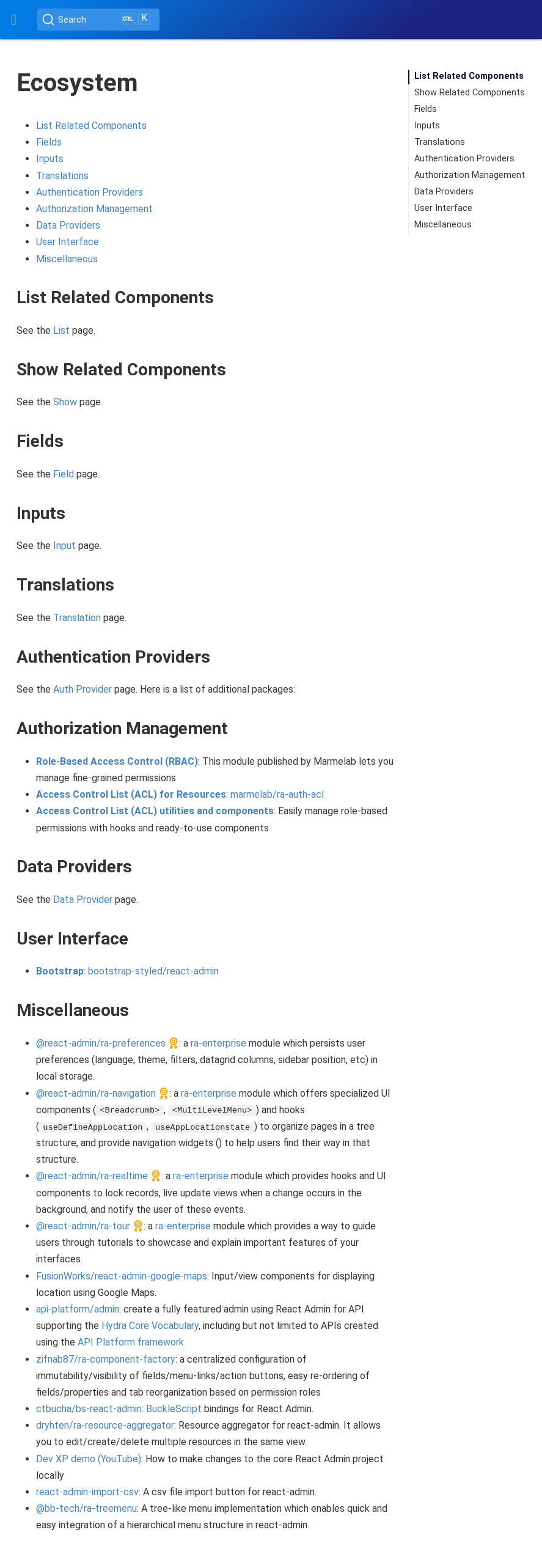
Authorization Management (94, 209)
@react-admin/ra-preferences (101, 1043)
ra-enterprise (218, 1043)
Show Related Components (469, 92)
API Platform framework (131, 1342)
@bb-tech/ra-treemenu (86, 1508)
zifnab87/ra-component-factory (105, 1359)
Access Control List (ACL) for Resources (131, 794)
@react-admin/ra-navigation (96, 1093)
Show (65, 402)
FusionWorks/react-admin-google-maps (121, 1276)
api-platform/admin (77, 1309)
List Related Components (91, 125)
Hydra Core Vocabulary (150, 1325)
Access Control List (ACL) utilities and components (155, 811)
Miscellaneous (67, 259)
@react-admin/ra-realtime (92, 1176)
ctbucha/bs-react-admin (89, 1409)
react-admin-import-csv (87, 1492)
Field (63, 474)
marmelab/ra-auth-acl (277, 794)
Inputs (50, 158)
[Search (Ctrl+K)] (98, 20)
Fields (49, 142)
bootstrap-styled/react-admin (153, 971)
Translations (62, 176)
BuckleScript (174, 1409)
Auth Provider (82, 689)
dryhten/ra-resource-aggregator (105, 1425)
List (61, 330)
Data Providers (68, 225)
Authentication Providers (89, 192)
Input (64, 545)
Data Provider (82, 899)
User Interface (67, 242)
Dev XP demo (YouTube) (88, 1459)
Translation (77, 618)
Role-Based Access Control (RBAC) (117, 761)
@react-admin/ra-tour (83, 1226)
